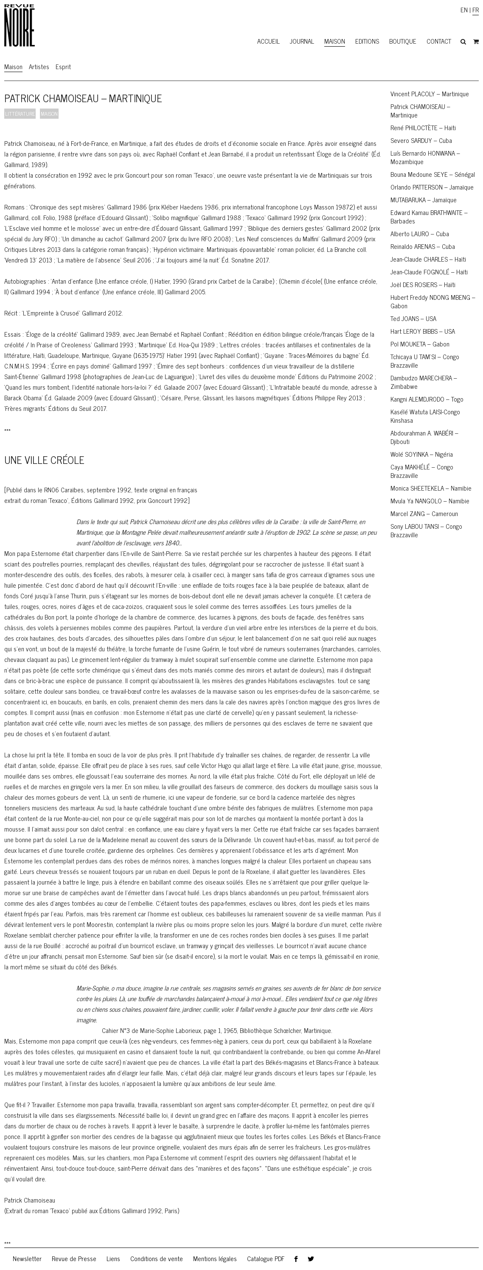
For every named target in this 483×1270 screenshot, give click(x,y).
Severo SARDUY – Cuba (421, 140)
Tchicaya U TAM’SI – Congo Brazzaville (424, 360)
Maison (334, 41)
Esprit (63, 66)
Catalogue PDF (265, 1258)
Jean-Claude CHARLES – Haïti (428, 259)
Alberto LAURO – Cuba (419, 233)
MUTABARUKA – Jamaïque (423, 199)
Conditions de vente (156, 1258)
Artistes (39, 66)
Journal (302, 41)
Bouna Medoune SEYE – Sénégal (432, 174)
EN (464, 9)
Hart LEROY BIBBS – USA (422, 331)
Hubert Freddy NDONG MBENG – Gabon (432, 301)
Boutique (402, 41)
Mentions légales (215, 1258)
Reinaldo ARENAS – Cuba (422, 246)
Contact (439, 41)
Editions (367, 41)
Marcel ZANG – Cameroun (424, 513)
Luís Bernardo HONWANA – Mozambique (425, 157)
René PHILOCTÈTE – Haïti (423, 127)
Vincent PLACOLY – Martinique (429, 93)
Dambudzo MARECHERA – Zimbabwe (423, 381)
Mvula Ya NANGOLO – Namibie (429, 500)
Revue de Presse (74, 1258)
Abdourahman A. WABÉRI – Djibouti (424, 437)
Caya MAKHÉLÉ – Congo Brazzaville (421, 470)
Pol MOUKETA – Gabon (419, 343)
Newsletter (27, 1258)
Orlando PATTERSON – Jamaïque (432, 186)
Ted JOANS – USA (413, 318)
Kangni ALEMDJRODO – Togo (426, 399)
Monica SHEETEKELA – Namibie (431, 488)
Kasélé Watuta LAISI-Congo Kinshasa (425, 415)
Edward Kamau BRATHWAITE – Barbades (429, 216)
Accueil (268, 41)
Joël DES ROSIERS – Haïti (422, 284)
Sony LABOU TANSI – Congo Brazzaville (426, 530)
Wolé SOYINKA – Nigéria (421, 454)
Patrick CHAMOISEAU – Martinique (420, 110)
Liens (113, 1258)
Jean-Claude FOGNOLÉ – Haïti (429, 271)
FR (475, 9)
